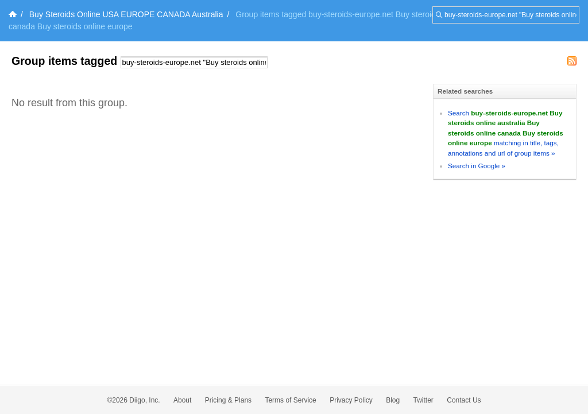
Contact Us (464, 400)
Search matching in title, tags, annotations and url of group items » (505, 133)
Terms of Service (290, 400)
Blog (393, 400)
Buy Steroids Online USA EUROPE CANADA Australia (126, 14)
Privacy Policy (351, 400)
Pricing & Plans (228, 400)
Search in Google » (476, 165)
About (182, 400)
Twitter (423, 400)
